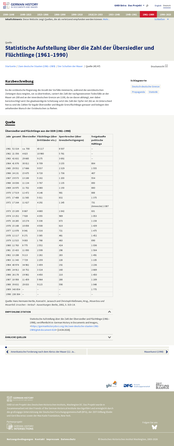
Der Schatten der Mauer (70, 66)
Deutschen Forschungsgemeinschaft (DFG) (65, 412)
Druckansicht (157, 66)
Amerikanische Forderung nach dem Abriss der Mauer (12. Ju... (43, 352)
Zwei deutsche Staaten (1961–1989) (36, 66)
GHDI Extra (120, 5)
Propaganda (138, 91)
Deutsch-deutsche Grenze (146, 86)
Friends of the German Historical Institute (54, 408)
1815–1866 (42, 14)
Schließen (161, 19)
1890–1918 (76, 14)
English (158, 5)
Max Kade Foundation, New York (53, 415)
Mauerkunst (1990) (153, 352)
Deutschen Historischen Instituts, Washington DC (57, 404)
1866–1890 (59, 14)
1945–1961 (131, 14)
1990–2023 (165, 14)
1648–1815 (25, 14)
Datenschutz (68, 439)
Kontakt (40, 439)
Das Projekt (135, 5)
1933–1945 (114, 14)
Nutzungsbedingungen (20, 439)
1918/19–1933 (95, 14)
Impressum (52, 439)
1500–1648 (8, 14)
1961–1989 (148, 14)
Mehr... (106, 19)
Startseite (10, 66)
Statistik (153, 91)
